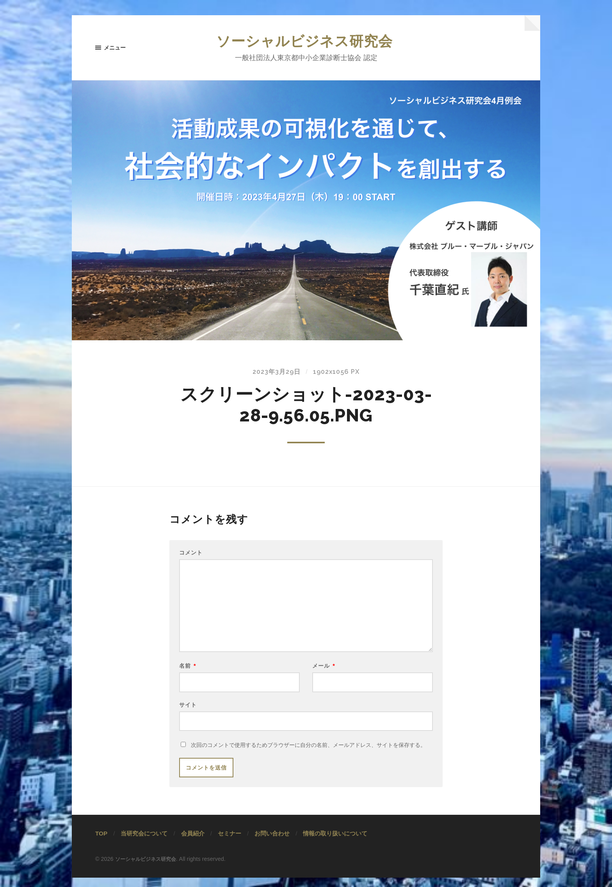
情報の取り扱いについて (335, 843)
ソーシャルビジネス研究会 (306, 42)
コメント (191, 553)
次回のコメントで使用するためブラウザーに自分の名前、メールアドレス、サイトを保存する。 (308, 755)
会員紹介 (193, 843)
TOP (101, 843)
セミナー (229, 843)
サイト (188, 712)
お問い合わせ (272, 843)
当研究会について (144, 843)
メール (323, 672)
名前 (187, 672)
